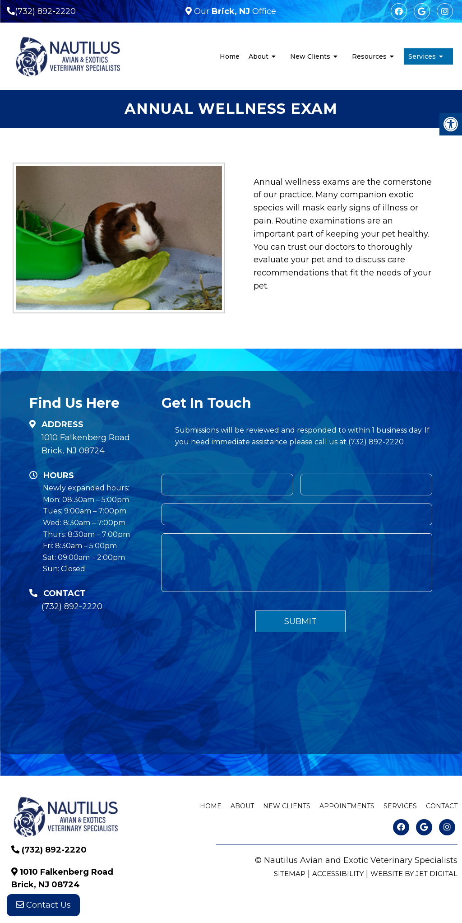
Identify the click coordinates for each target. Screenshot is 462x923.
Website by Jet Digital (413, 873)
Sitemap (289, 873)
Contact (441, 806)
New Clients (310, 56)
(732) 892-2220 (45, 11)
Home (230, 56)
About (258, 56)
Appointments (346, 806)
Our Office (234, 11)
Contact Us (43, 905)
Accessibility (338, 873)
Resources (369, 56)
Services (422, 56)
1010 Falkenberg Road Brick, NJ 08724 (86, 444)
